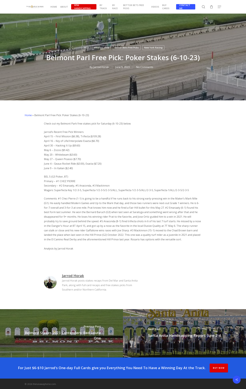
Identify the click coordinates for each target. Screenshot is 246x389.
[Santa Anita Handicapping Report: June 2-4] (184, 333)
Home (28, 115)
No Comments (144, 67)
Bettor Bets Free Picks (127, 47)
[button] (219, 7)
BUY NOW (219, 368)
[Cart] (211, 7)
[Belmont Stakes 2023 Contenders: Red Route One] (61, 333)
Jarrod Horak (101, 67)
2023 (86, 47)
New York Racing (153, 47)
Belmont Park (101, 47)
